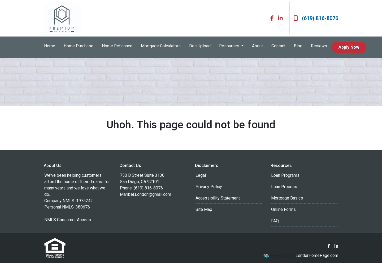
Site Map (204, 209)
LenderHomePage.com (317, 255)
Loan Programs (285, 175)
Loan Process (284, 186)
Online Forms (283, 209)
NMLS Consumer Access (67, 219)
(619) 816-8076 (316, 18)
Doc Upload (200, 45)
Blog (298, 45)
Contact (278, 45)
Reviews (319, 45)
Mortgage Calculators (161, 45)
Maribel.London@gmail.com (145, 194)
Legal (201, 175)
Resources (229, 45)
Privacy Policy (209, 186)
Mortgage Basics (287, 198)
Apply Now (348, 47)
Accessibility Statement (218, 198)
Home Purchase (78, 45)
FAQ (275, 220)
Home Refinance (117, 45)
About (257, 45)
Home (49, 45)
